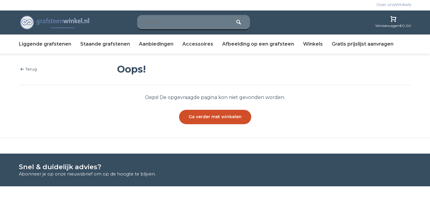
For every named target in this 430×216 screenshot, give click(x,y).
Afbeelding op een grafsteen (258, 44)
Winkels (403, 4)
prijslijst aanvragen (362, 44)
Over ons (385, 4)
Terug (28, 69)
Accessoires (197, 44)
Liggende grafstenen (45, 44)
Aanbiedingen (156, 44)
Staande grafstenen (105, 44)
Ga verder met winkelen (215, 116)
